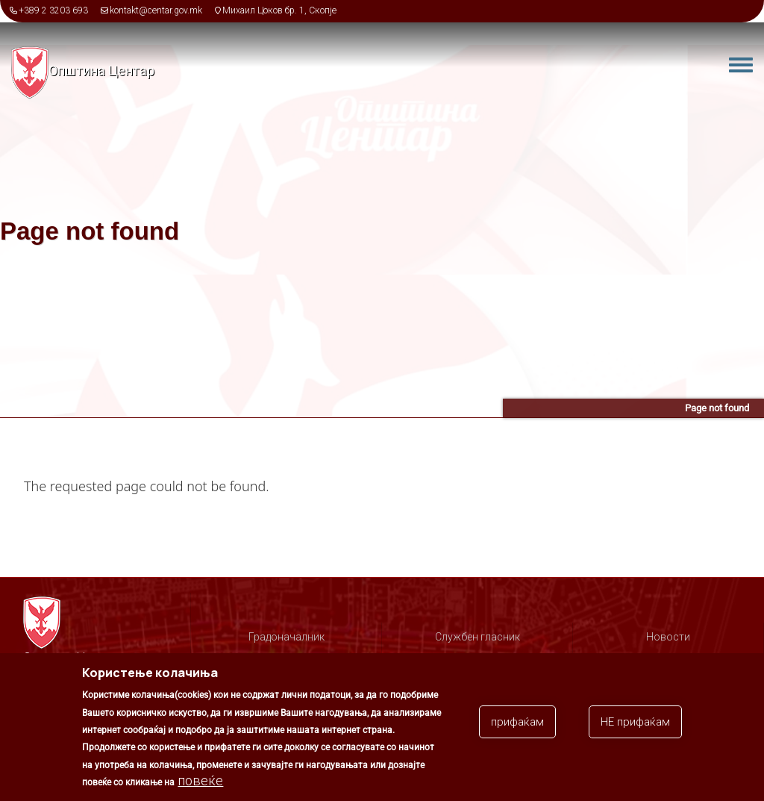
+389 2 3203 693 (53, 10)
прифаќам (517, 724)
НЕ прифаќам (635, 724)
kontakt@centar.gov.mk (156, 10)
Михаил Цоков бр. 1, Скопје (279, 10)
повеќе (200, 783)
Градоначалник (286, 637)
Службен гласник (477, 637)
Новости (668, 637)
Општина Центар (101, 70)
